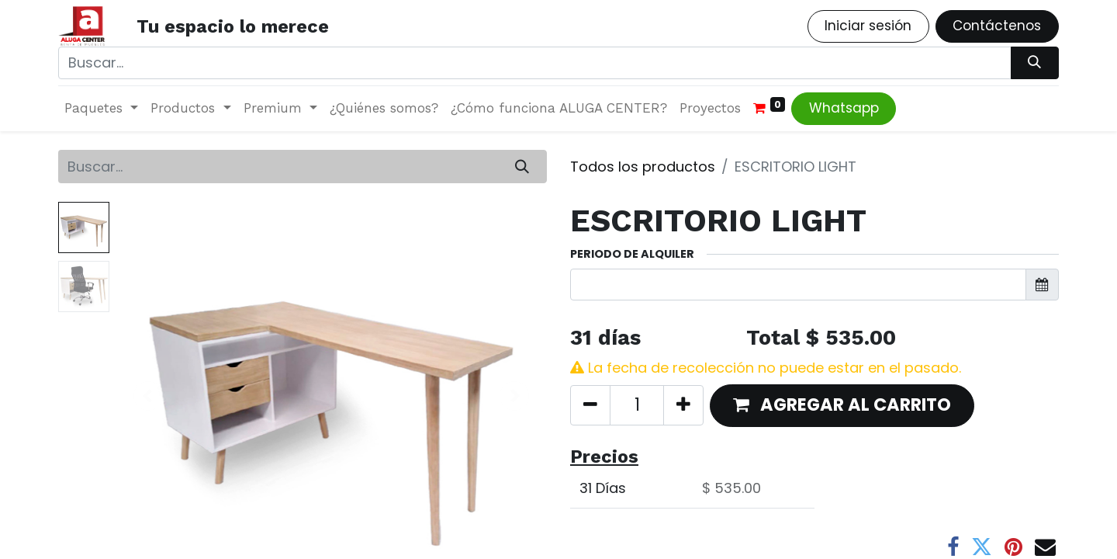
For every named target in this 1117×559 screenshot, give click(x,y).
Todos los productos (642, 166)
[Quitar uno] (590, 405)
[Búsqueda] (1035, 63)
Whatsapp (844, 108)
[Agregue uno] (683, 405)
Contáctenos (997, 25)
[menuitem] (383, 108)
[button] (842, 405)
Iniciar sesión (868, 25)
